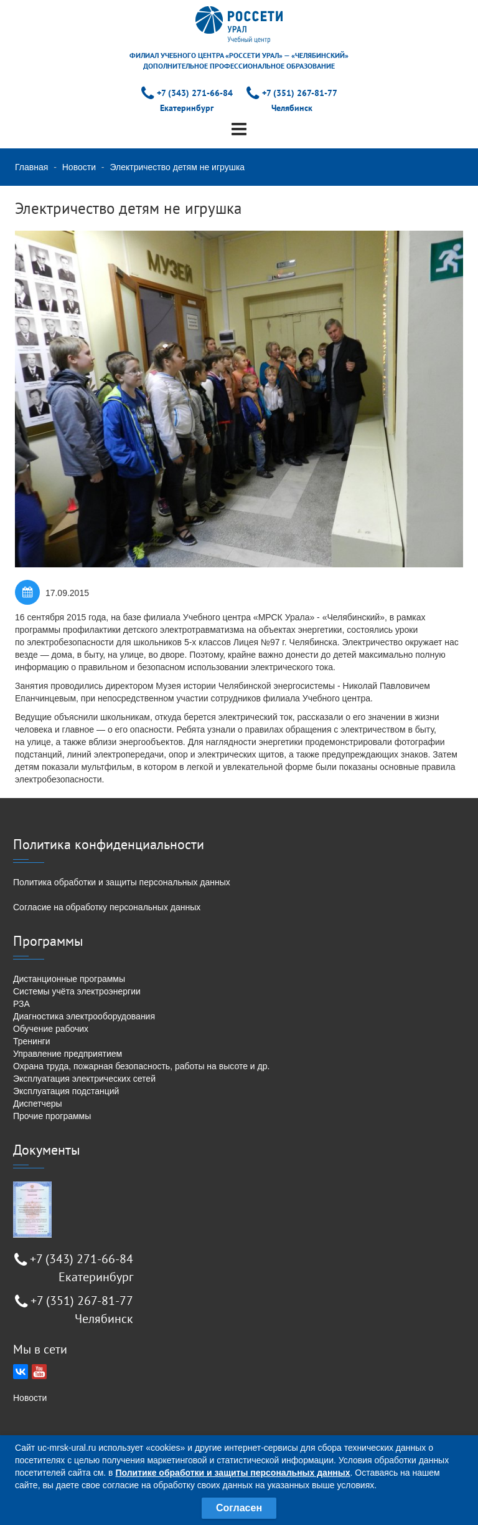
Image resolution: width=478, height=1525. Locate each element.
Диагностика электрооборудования (84, 1016)
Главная (31, 167)
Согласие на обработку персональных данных (106, 907)
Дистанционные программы (69, 979)
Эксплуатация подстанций (66, 1091)
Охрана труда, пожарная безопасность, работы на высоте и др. (141, 1066)
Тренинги (31, 1041)
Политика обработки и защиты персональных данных (121, 882)
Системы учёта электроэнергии (77, 991)
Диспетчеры (37, 1104)
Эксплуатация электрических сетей (84, 1079)
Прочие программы (52, 1116)
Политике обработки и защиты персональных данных (232, 1473)
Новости (79, 167)
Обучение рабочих (50, 1029)
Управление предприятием (67, 1054)
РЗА (21, 1004)
